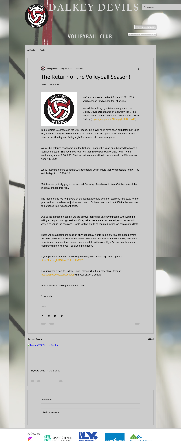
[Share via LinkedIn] (55, 315)
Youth (42, 50)
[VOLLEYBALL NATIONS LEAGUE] (142, 34)
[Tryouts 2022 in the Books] (47, 355)
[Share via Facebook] (42, 315)
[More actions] (138, 68)
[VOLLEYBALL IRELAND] (145, 27)
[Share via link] (62, 315)
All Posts (31, 50)
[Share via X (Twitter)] (48, 315)
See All (151, 339)
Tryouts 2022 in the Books (45, 370)
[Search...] (161, 7)
